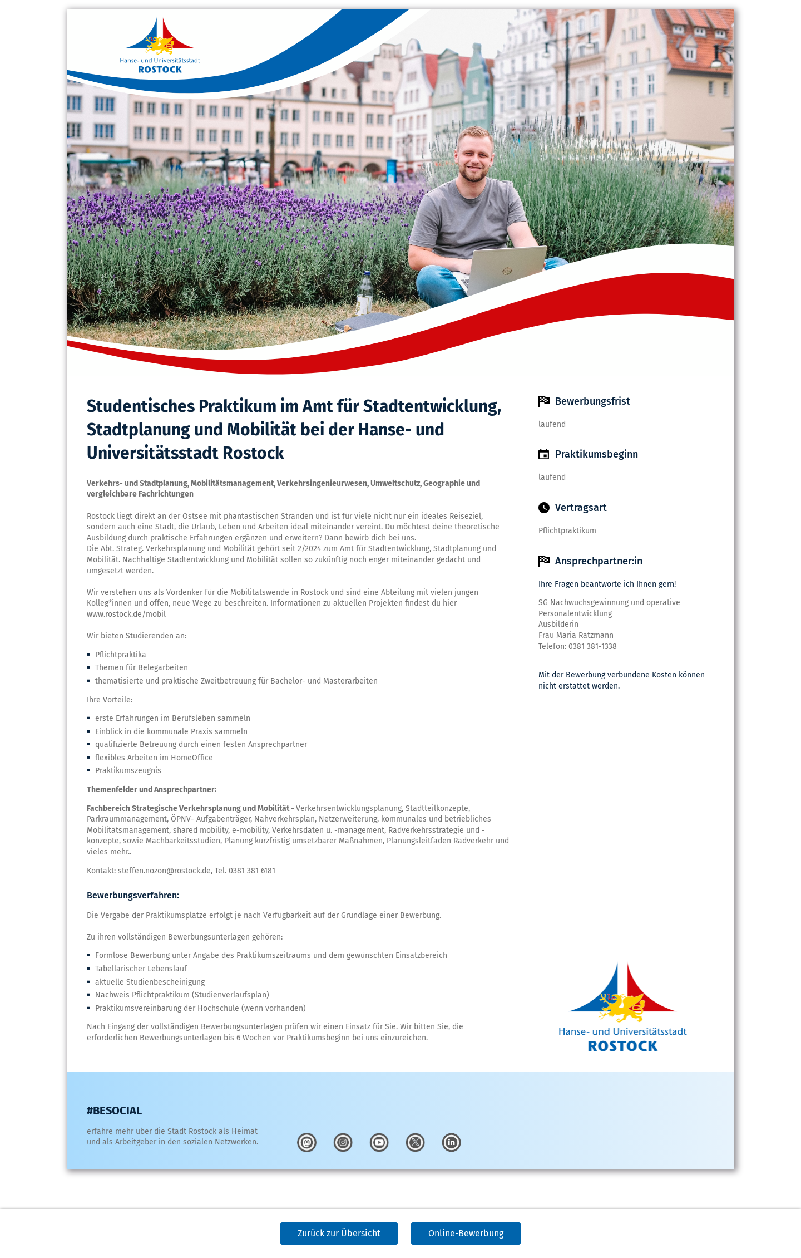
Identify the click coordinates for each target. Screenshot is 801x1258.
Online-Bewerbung (465, 1233)
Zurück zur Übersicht (339, 1233)
